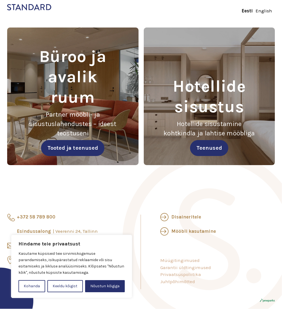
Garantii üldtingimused (185, 267)
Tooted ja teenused (72, 148)
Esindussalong (57, 231)
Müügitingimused (180, 260)
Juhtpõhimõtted (177, 281)
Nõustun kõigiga (105, 286)
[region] (71, 266)
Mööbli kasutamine (193, 231)
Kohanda (32, 286)
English (264, 10)
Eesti (247, 10)
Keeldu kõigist (65, 286)
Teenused (209, 148)
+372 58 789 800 (36, 217)
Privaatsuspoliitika (180, 274)
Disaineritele (186, 217)
